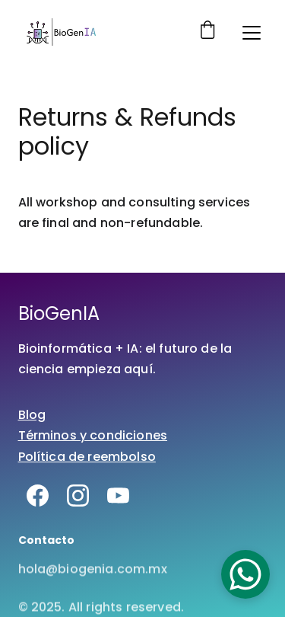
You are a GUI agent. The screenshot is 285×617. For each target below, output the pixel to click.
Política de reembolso (87, 456)
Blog (32, 415)
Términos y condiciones (93, 435)
